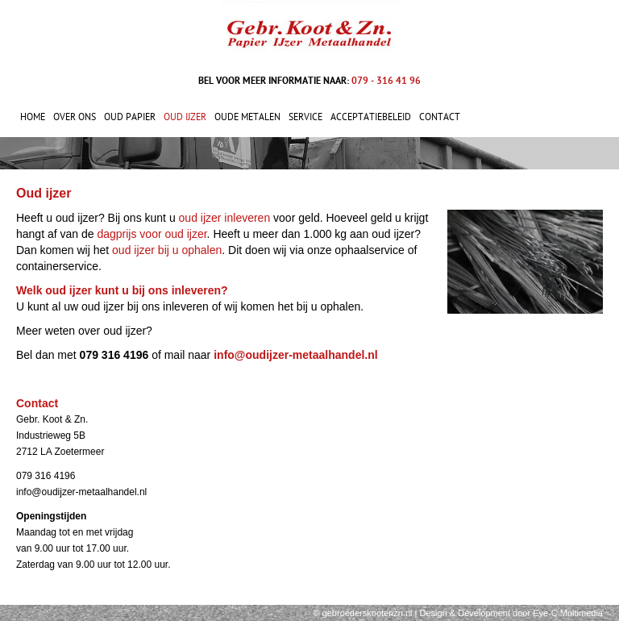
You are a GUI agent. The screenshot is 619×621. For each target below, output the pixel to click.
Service (305, 117)
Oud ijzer (185, 117)
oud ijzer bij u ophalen (167, 250)
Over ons (74, 117)
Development (484, 613)
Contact (439, 117)
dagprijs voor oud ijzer (151, 233)
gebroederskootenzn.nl (367, 613)
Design (433, 613)
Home (32, 117)
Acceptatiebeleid (370, 117)
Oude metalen (247, 117)
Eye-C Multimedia (568, 613)
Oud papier (130, 117)
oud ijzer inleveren (225, 217)
